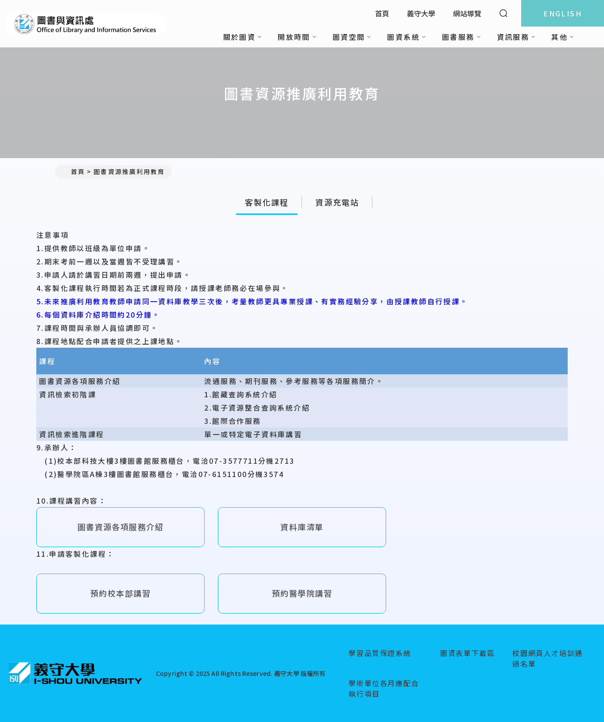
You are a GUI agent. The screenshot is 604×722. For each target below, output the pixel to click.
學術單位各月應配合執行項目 (383, 688)
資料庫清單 (301, 526)
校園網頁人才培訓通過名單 (547, 658)
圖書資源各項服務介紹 (120, 526)
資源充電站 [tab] (337, 202)
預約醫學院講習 (302, 593)
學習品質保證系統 (379, 653)
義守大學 (421, 13)
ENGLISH (562, 13)
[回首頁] (75, 673)
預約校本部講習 (120, 593)
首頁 (382, 13)
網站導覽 (467, 13)
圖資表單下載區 (467, 653)
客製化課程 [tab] (267, 202)
